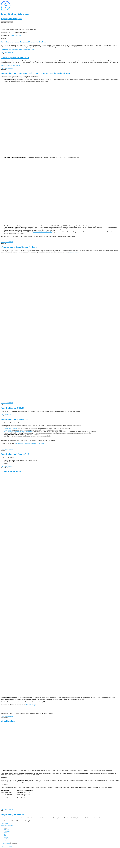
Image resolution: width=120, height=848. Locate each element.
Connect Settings (30, 704)
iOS (5, 835)
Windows (6, 837)
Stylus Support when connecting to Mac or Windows (18, 431)
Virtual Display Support (10, 428)
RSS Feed (12, 35)
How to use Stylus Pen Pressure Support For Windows (29, 443)
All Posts (6, 829)
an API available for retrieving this (42, 232)
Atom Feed (19, 35)
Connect (6, 838)
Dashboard (7, 831)
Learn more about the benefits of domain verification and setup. (18, 49)
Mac (5, 834)
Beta (5, 840)
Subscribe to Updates (6, 22)
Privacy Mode (8, 430)
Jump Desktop (15, 14)
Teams (6, 832)
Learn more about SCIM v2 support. (10, 65)
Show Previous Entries (7, 825)
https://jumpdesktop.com (11, 18)
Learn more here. (74, 252)
